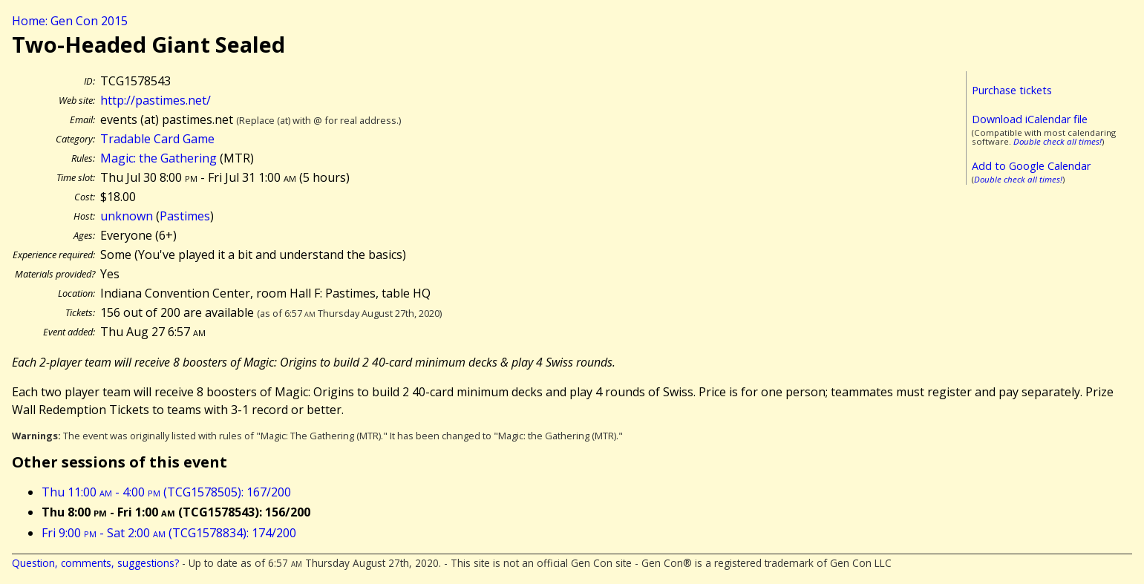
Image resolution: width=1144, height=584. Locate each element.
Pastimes (185, 216)
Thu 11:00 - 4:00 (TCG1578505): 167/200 (166, 492)
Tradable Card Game (157, 139)
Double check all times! (1057, 141)
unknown (126, 216)
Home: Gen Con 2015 (70, 21)
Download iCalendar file (1030, 119)
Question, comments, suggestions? (95, 563)
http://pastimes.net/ (155, 100)
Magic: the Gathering (158, 158)
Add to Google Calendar (1031, 166)
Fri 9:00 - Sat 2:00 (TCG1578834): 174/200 (169, 533)
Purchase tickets (1012, 90)
